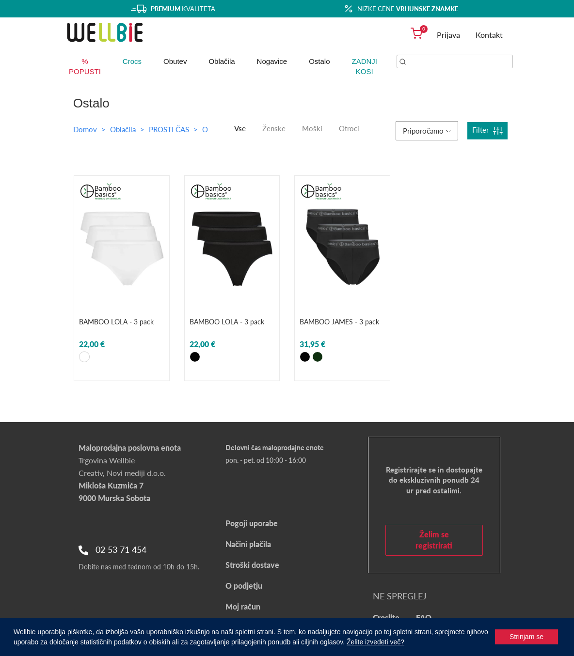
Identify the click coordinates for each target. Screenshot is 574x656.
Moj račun (242, 606)
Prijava (448, 34)
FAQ (423, 617)
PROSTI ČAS (170, 129)
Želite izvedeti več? (375, 642)
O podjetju (243, 585)
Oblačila (221, 61)
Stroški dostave (252, 564)
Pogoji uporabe (251, 523)
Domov (85, 129)
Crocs (132, 61)
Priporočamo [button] (427, 130)
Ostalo (319, 61)
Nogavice (272, 61)
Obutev (175, 61)
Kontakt (489, 34)
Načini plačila (248, 544)
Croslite (386, 617)
